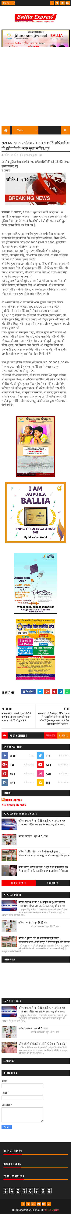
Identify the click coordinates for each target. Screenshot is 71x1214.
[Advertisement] (35, 88)
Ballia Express (13, 800)
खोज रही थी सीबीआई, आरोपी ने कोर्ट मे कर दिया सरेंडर (42, 1043)
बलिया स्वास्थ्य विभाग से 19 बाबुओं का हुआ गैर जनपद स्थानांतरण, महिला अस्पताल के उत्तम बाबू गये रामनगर (42, 822)
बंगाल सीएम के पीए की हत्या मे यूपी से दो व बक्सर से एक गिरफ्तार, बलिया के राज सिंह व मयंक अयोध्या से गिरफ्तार (43, 869)
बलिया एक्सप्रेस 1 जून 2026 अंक (33, 836)
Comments (52, 883)
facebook (50, 735)
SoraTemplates (25, 1209)
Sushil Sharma (52, 1209)
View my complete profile (14, 805)
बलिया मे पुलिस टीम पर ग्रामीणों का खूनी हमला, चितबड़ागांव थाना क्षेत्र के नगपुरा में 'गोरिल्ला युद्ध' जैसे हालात (44, 853)
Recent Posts (18, 883)
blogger (63, 735)
